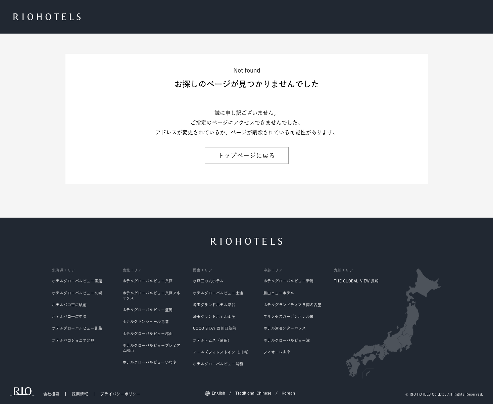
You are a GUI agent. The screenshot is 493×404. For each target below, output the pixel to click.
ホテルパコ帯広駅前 (69, 305)
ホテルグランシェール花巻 (145, 321)
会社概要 (51, 394)
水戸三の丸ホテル (208, 281)
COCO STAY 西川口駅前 (214, 328)
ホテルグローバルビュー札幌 (77, 293)
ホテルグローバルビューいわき (149, 362)
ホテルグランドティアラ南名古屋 (292, 305)
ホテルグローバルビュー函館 (77, 281)
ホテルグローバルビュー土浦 (218, 293)
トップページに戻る (246, 155)
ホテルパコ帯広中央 (69, 316)
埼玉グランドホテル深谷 (214, 305)
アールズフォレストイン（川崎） (222, 352)
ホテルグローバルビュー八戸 (147, 281)
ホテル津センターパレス (284, 328)
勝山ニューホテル (278, 293)
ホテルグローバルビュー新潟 (288, 281)
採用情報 (80, 394)
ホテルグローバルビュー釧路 (77, 328)
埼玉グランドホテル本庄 (214, 316)
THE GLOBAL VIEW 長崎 (356, 281)
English (218, 393)
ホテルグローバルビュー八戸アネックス (151, 295)
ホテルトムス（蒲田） (212, 340)
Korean (288, 393)
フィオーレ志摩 (277, 352)
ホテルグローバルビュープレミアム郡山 (151, 348)
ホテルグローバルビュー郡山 (147, 333)
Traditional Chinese (253, 393)
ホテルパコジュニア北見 (73, 340)
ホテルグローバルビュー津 (286, 340)
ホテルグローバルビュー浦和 (218, 364)
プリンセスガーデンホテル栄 (288, 316)
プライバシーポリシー (120, 394)
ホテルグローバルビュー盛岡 (147, 310)
